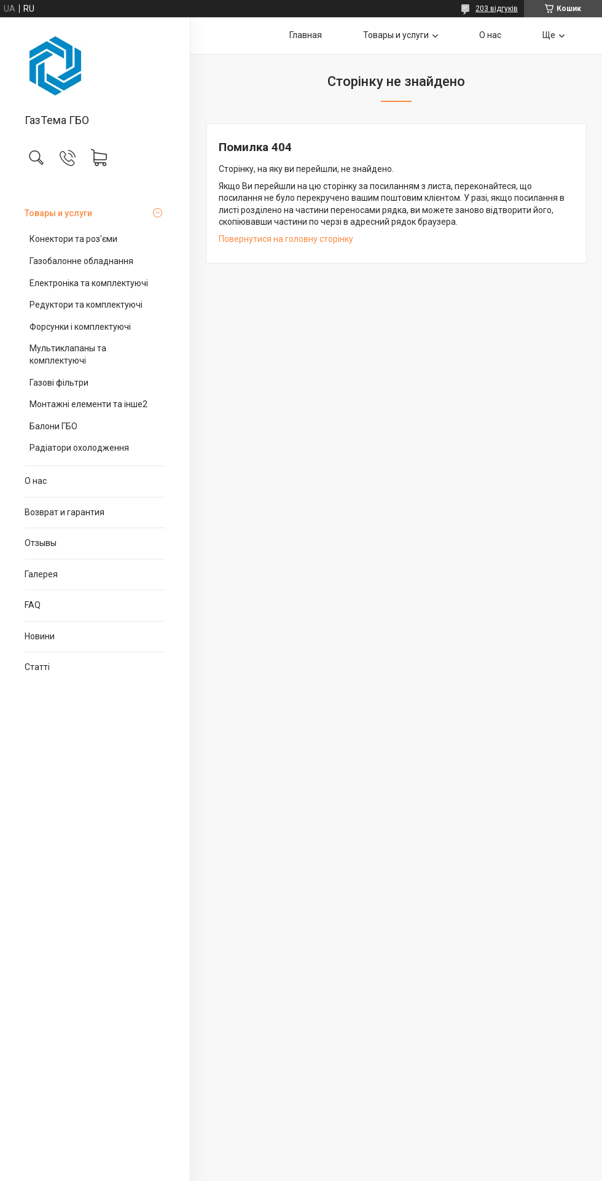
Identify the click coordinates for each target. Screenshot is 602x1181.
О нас (36, 481)
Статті (37, 667)
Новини (40, 636)
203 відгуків (496, 8)
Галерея (41, 574)
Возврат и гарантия (64, 512)
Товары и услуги (58, 213)
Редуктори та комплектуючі (86, 305)
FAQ (33, 605)
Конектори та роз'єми (73, 239)
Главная (305, 35)
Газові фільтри (58, 383)
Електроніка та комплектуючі (88, 283)
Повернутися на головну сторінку (286, 239)
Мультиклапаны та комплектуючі (67, 354)
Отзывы (41, 543)
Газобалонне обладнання (81, 261)
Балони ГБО (53, 426)
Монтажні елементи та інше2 (88, 404)
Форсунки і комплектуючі (80, 327)
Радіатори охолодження (79, 448)
